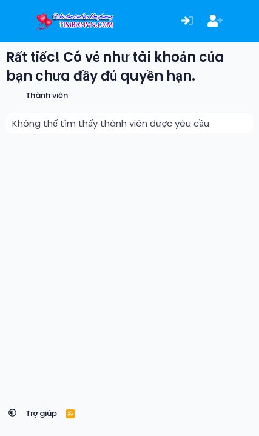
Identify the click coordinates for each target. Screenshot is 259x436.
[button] (12, 413)
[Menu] (16, 21)
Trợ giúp (41, 413)
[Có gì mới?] (243, 21)
